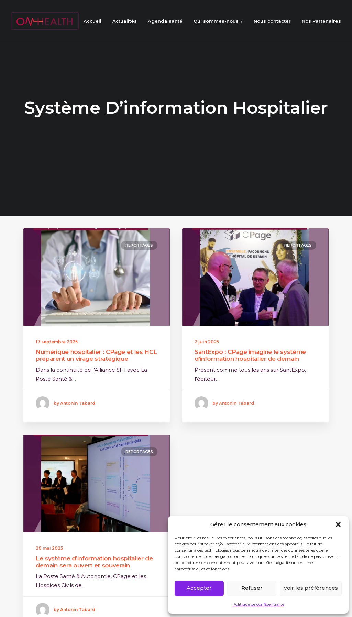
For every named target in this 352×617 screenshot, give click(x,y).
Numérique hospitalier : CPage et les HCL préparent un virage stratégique (96, 354)
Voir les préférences (311, 588)
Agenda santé (165, 21)
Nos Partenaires (321, 21)
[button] (338, 524)
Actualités (124, 21)
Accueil (92, 21)
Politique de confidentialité (258, 604)
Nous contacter (272, 21)
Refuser (252, 588)
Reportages (139, 244)
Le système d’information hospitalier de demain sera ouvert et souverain (94, 574)
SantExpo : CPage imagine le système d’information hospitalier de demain (250, 354)
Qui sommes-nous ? (218, 21)
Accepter (199, 588)
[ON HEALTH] (45, 21)
